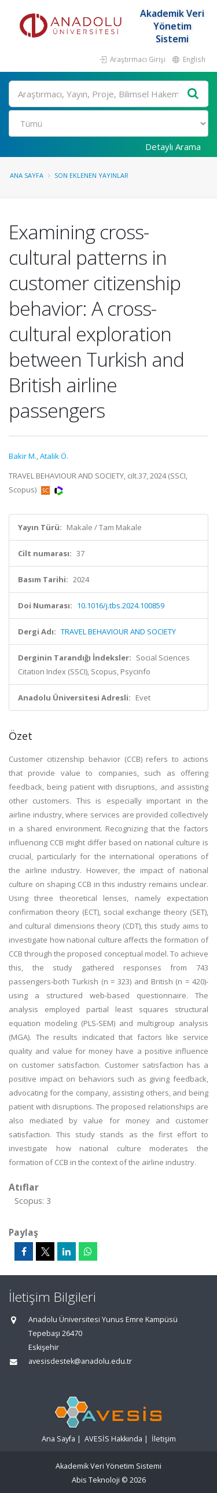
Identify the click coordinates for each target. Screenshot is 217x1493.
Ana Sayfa (26, 175)
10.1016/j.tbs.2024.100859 (120, 605)
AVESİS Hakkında (113, 1439)
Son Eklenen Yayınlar (91, 175)
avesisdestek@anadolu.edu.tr (80, 1361)
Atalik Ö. (54, 456)
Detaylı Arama (173, 146)
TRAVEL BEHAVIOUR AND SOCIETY (118, 631)
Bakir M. (22, 456)
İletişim (164, 1439)
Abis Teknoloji (96, 1480)
